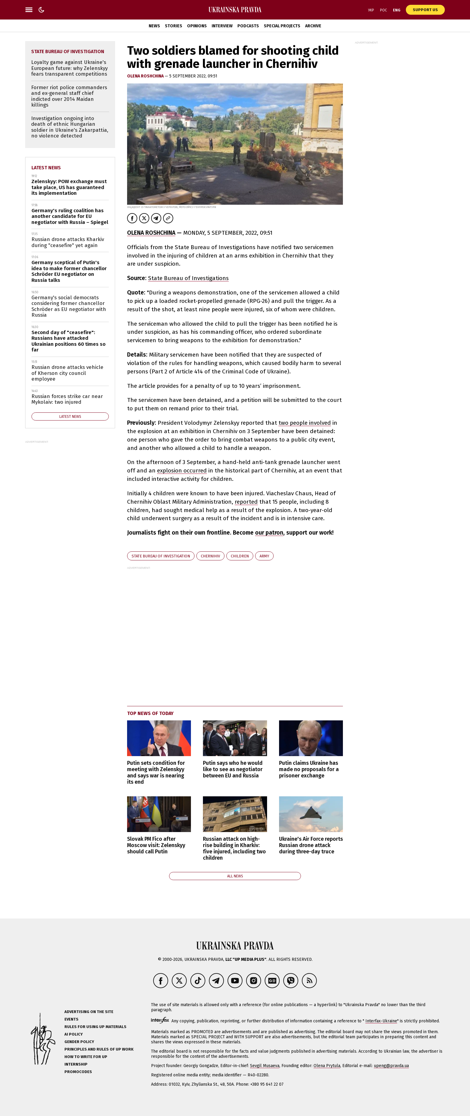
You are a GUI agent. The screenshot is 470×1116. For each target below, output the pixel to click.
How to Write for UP (85, 1056)
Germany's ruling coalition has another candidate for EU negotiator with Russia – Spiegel (69, 216)
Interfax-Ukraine (381, 1021)
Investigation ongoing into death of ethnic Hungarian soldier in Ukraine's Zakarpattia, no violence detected (69, 127)
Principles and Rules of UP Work (98, 1049)
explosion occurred (182, 470)
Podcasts (248, 26)
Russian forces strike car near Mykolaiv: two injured (67, 399)
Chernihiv (210, 556)
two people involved (304, 422)
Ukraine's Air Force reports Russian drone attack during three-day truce (311, 845)
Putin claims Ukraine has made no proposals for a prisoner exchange (309, 769)
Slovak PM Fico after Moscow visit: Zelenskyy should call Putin (156, 845)
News (154, 26)
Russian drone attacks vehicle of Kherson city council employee (67, 373)
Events (71, 1019)
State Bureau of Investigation (161, 556)
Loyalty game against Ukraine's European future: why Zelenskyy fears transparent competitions (69, 68)
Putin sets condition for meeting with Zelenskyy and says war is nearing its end (156, 772)
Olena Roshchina (146, 76)
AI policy (73, 1034)
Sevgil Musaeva (264, 1065)
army (264, 556)
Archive (313, 26)
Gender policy (79, 1041)
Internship (76, 1064)
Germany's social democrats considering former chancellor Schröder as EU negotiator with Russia (68, 306)
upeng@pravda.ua (391, 1065)
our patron (269, 532)
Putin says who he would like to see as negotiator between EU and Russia (233, 769)
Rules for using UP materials (95, 1026)
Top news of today (150, 713)
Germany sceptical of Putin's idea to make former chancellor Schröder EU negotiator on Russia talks (69, 271)
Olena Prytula (327, 1065)
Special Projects (282, 26)
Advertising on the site (88, 1011)
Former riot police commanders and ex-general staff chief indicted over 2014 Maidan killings (69, 96)
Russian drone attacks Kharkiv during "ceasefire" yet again (67, 242)
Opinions (197, 26)
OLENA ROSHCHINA (151, 232)
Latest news (46, 167)
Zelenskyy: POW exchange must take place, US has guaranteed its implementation (69, 187)
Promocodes (78, 1071)
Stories (173, 26)
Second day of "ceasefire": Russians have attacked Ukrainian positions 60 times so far (68, 341)
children (240, 556)
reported (246, 501)
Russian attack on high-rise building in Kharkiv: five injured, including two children (234, 848)
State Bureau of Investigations (188, 278)
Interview (222, 26)
